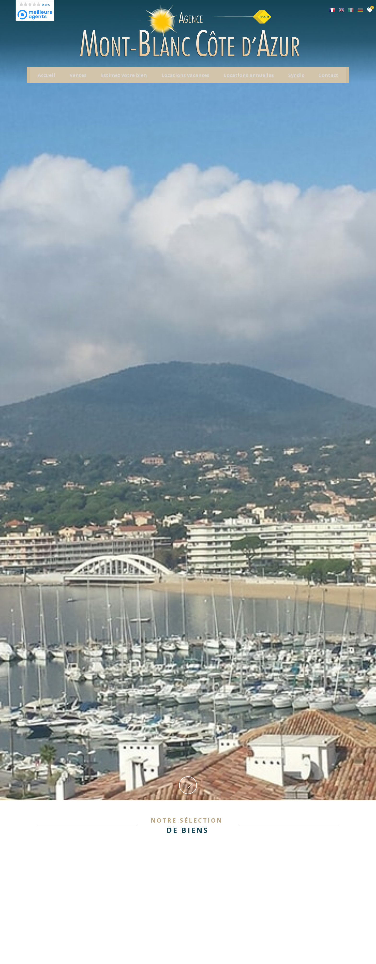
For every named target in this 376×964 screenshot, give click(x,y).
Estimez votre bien (124, 79)
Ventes (78, 79)
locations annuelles (249, 79)
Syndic (296, 79)
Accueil (46, 79)
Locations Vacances (185, 79)
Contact (328, 79)
